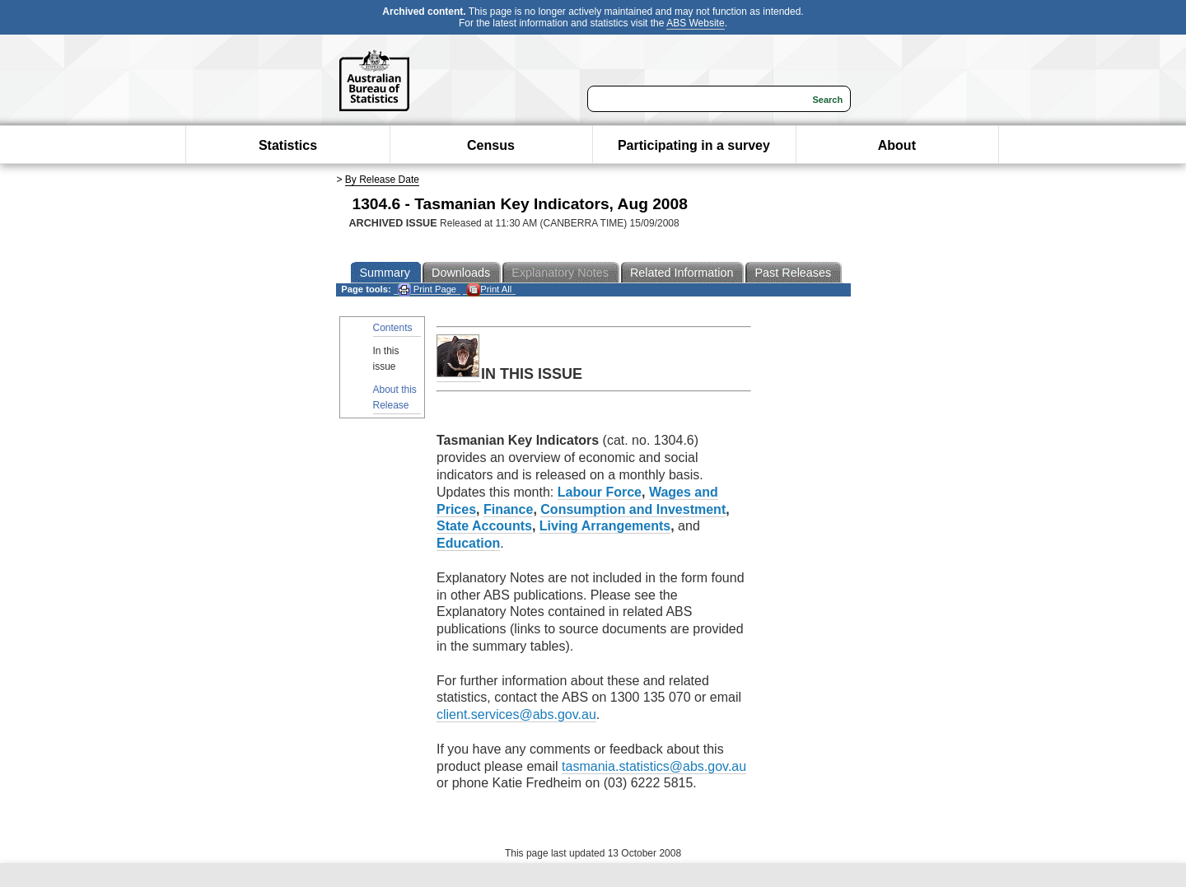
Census (491, 145)
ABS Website (695, 23)
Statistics (288, 145)
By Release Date (382, 179)
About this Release (395, 397)
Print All (489, 289)
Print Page (427, 289)
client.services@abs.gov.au (516, 714)
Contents (393, 328)
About (897, 145)
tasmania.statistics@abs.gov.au (654, 766)
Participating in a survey (694, 145)
